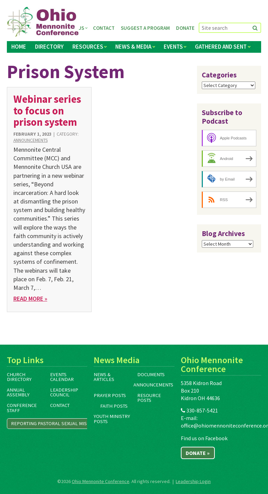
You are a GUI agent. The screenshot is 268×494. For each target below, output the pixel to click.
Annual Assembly (18, 392)
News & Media (133, 46)
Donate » (198, 452)
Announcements (30, 140)
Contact (104, 28)
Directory (49, 46)
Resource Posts (149, 398)
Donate (185, 28)
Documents (151, 374)
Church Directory (19, 377)
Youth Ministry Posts (112, 418)
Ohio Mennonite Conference (100, 481)
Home (18, 46)
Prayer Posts (110, 395)
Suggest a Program (145, 28)
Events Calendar (62, 377)
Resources (87, 46)
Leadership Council (64, 392)
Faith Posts (114, 406)
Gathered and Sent (221, 46)
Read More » (30, 298)
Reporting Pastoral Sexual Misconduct (59, 423)
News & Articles (104, 377)
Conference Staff (22, 407)
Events (173, 46)
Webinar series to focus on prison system (47, 110)
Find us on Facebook (204, 438)
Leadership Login (193, 481)
